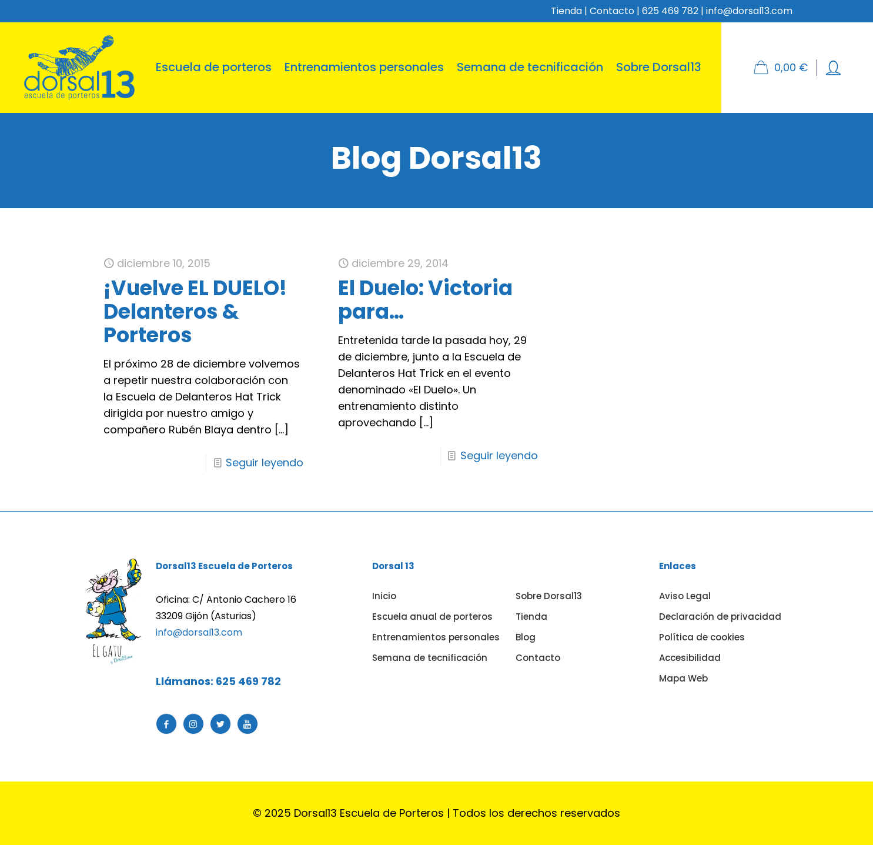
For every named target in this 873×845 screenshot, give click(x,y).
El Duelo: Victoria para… (425, 299)
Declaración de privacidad (720, 616)
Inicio (384, 596)
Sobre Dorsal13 (549, 596)
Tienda (566, 11)
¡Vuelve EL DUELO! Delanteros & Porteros (195, 311)
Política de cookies (702, 637)
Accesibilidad (690, 658)
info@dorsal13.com (199, 632)
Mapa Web (683, 678)
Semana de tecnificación (429, 658)
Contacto (612, 11)
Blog (526, 637)
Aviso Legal (685, 596)
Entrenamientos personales (436, 637)
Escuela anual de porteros (432, 616)
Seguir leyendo (264, 462)
